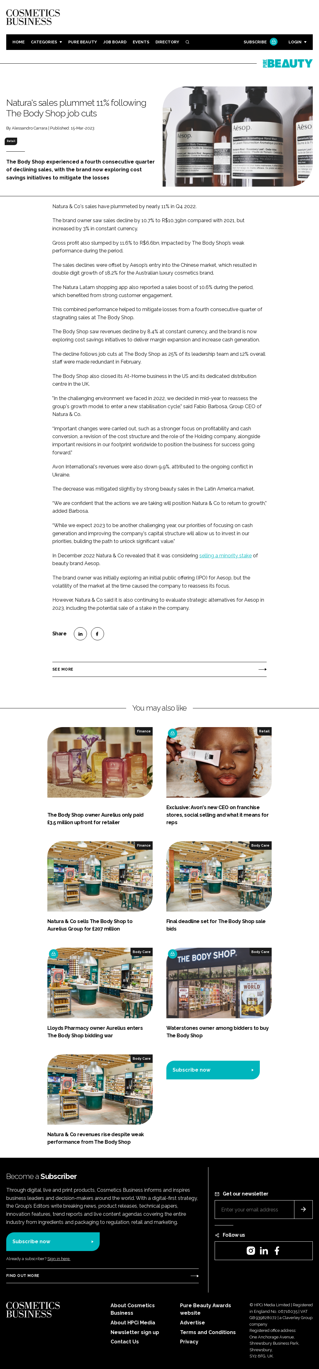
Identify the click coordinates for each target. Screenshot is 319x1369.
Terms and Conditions (208, 1332)
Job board (114, 42)
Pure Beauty (82, 42)
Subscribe (260, 42)
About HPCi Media (133, 1323)
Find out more (22, 1276)
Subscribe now (191, 1070)
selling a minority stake (225, 556)
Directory (167, 42)
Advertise (192, 1323)
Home (18, 42)
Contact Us (125, 1342)
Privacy (189, 1342)
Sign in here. (58, 1258)
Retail (11, 141)
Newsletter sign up (135, 1332)
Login (295, 42)
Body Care (260, 845)
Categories (44, 42)
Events (141, 42)
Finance (144, 731)
